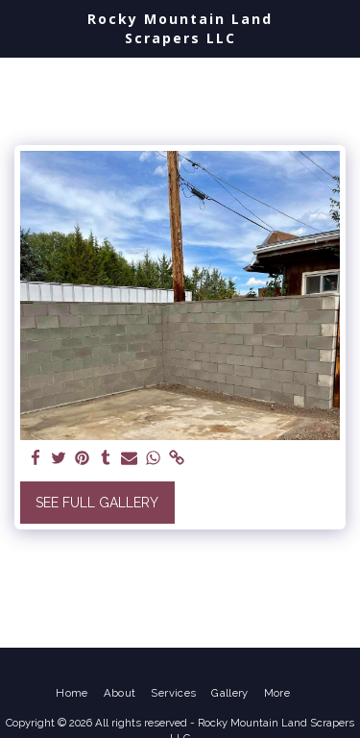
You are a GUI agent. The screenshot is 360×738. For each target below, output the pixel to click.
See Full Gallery (97, 502)
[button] (21, 28)
